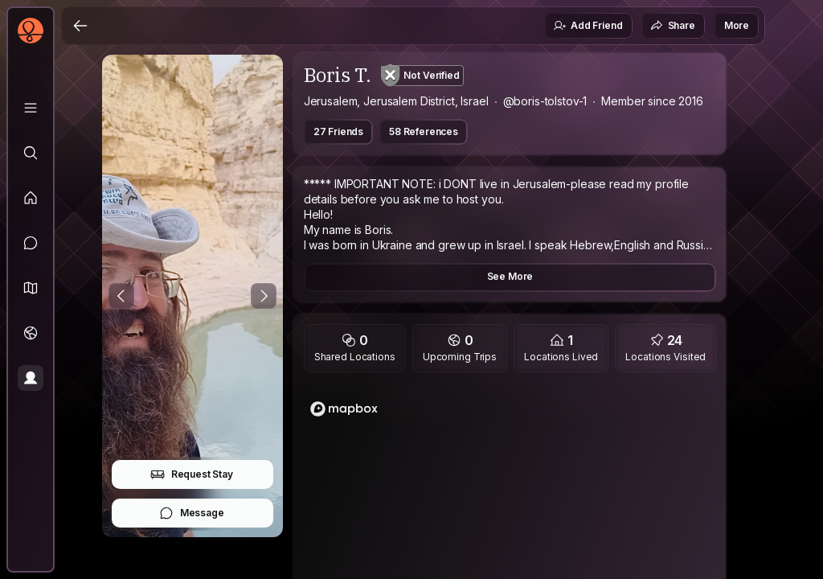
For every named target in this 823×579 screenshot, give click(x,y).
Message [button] (191, 513)
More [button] (736, 25)
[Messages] (30, 243)
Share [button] (672, 25)
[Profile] (30, 378)
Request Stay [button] (191, 474)
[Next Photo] (263, 296)
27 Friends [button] (338, 131)
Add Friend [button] (587, 25)
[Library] (30, 108)
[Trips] (30, 333)
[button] (30, 288)
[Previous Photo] (121, 296)
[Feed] (30, 198)
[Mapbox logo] (344, 409)
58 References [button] (423, 131)
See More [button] (510, 276)
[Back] (80, 26)
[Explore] (30, 153)
